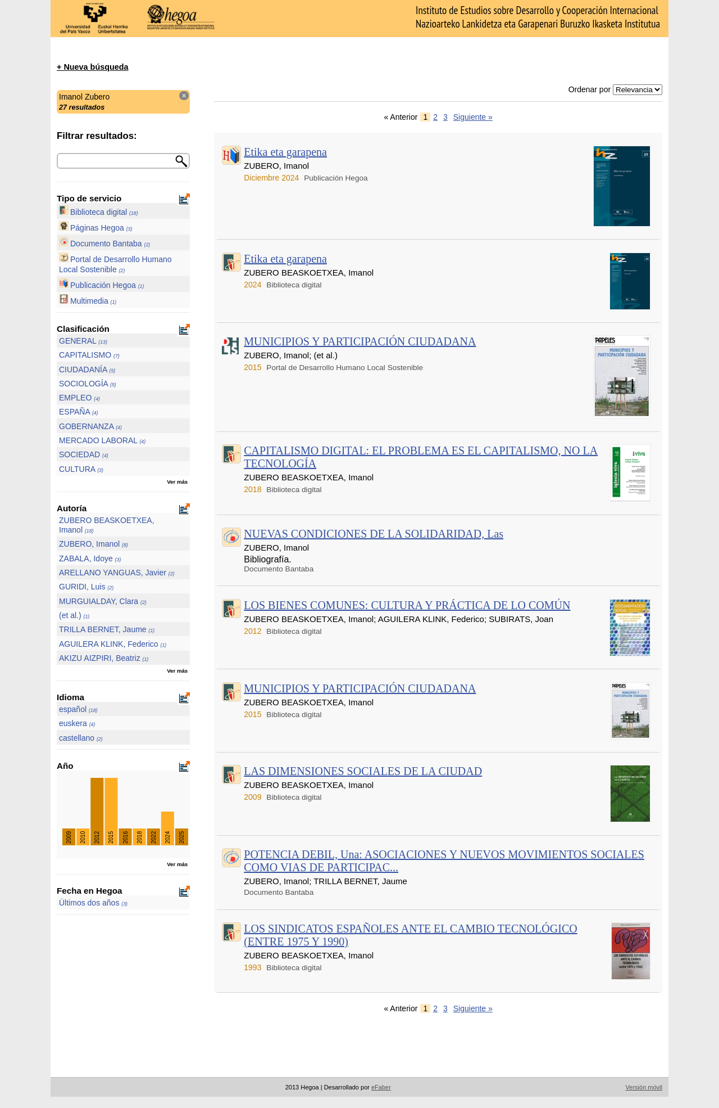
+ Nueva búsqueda (93, 66)
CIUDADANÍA (87, 369)
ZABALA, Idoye (90, 558)
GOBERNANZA (90, 426)
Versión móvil (644, 1087)
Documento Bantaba (104, 243)
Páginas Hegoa (95, 227)
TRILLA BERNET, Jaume (106, 629)
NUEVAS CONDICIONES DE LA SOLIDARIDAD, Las (373, 534)
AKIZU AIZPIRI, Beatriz (103, 658)
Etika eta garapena (285, 152)
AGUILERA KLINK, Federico (112, 643)
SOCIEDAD (83, 454)
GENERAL (83, 340)
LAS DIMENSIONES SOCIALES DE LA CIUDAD (363, 771)
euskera (77, 723)
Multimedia (87, 300)
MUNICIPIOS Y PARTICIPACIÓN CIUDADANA (360, 341)
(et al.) (74, 615)
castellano (81, 737)
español (78, 709)
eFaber (381, 1087)
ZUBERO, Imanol (93, 543)
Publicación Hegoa (101, 285)
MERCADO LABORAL (102, 440)
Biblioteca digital (98, 212)
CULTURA (81, 469)
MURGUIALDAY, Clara (103, 601)
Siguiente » (473, 116)
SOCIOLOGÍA (87, 383)
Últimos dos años (93, 902)
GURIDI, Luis (86, 586)
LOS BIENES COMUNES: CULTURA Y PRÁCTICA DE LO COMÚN (407, 605)
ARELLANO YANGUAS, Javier (116, 572)
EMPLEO (79, 397)
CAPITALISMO (89, 354)
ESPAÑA (78, 411)
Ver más (177, 482)
